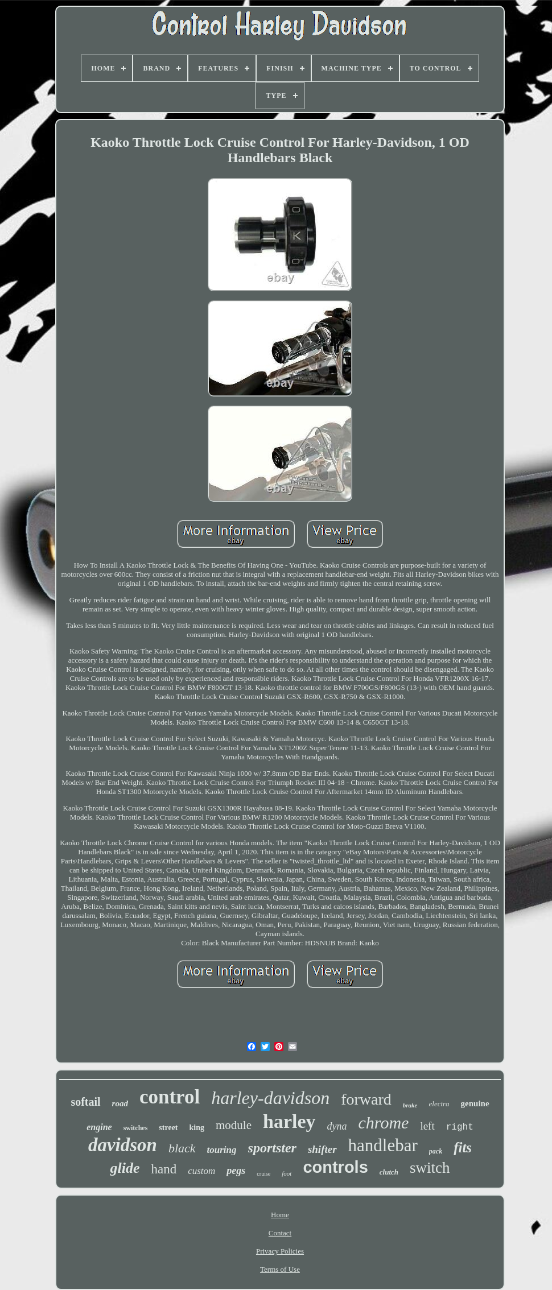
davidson (122, 1145)
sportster (272, 1147)
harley (289, 1121)
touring (222, 1149)
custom (201, 1170)
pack (435, 1151)
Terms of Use (280, 1269)
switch (430, 1167)
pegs (235, 1170)
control (169, 1097)
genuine (475, 1103)
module (234, 1125)
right (459, 1127)
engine (99, 1127)
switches (135, 1128)
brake (410, 1105)
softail (85, 1101)
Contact (280, 1233)
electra (439, 1103)
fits (463, 1147)
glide (124, 1168)
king (197, 1127)
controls (335, 1167)
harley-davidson (270, 1098)
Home (280, 1214)
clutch (389, 1172)
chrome (384, 1122)
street (168, 1127)
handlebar (383, 1145)
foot (286, 1173)
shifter (322, 1149)
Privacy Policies (280, 1251)
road (120, 1103)
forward (366, 1099)
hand (163, 1169)
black (182, 1148)
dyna (337, 1126)
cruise (263, 1174)
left (427, 1126)
